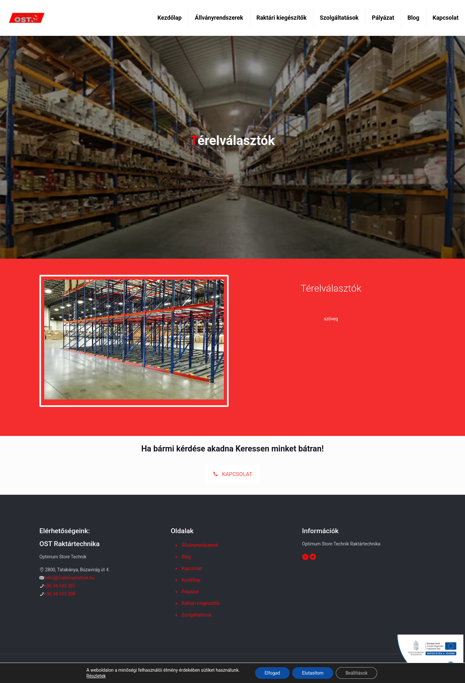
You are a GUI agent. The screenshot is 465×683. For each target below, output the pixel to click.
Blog (186, 556)
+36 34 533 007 (59, 585)
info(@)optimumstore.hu (69, 577)
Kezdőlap (191, 580)
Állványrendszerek (200, 545)
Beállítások (357, 673)
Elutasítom (313, 673)
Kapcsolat (192, 568)
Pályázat (190, 591)
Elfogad (272, 673)
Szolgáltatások (197, 614)
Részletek (96, 675)
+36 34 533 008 (59, 593)
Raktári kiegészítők (201, 603)
